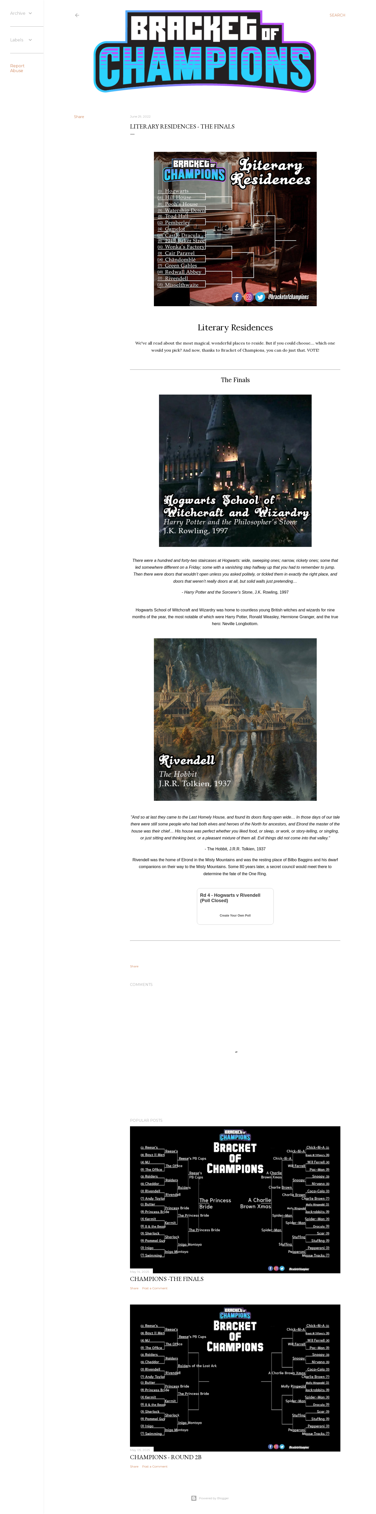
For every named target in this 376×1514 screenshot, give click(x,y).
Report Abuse (17, 68)
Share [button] (79, 117)
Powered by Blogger (210, 1498)
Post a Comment (155, 1288)
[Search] (337, 15)
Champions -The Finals (167, 1279)
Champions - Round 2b (165, 1457)
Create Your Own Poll (235, 915)
